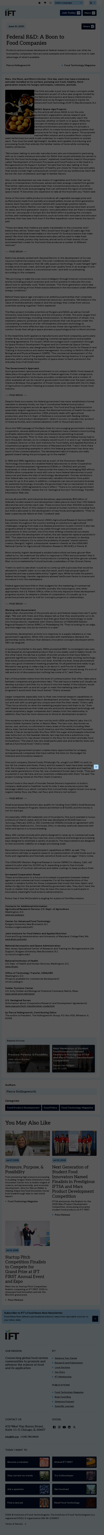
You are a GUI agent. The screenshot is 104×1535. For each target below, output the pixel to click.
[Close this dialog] (96, 766)
